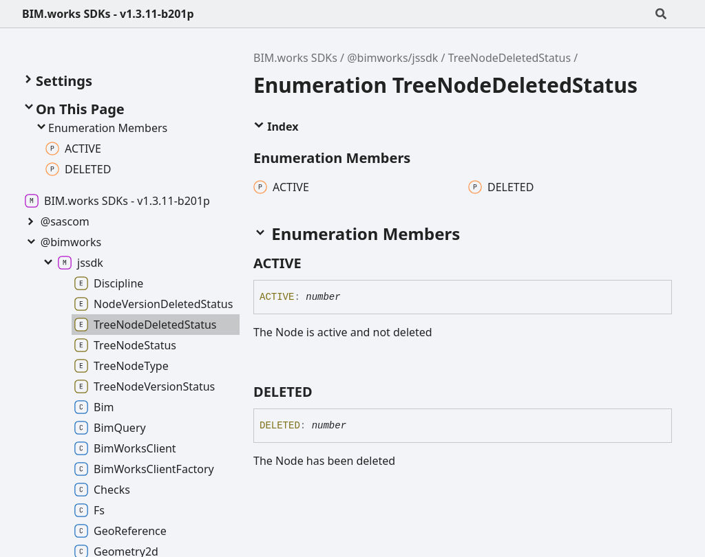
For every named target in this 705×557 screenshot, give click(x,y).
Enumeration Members (100, 127)
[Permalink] (314, 263)
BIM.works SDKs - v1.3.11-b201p (108, 13)
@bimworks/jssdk (392, 57)
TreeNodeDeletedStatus (509, 57)
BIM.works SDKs (295, 57)
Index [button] (275, 126)
